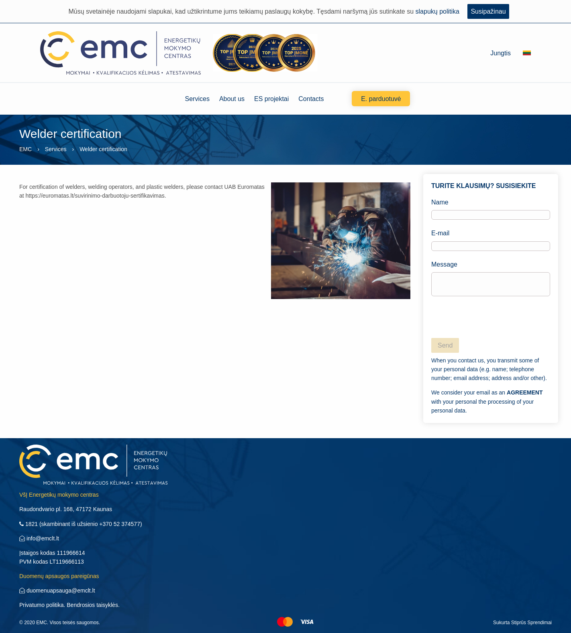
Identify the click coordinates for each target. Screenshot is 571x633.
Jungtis (500, 53)
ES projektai (271, 98)
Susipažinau (488, 11)
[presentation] (492, 318)
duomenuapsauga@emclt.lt (57, 590)
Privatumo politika (41, 605)
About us (232, 98)
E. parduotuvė (381, 98)
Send (445, 345)
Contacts (311, 98)
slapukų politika (437, 11)
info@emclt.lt (39, 538)
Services (197, 98)
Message (490, 278)
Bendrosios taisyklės (92, 605)
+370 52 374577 (119, 524)
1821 (28, 524)
